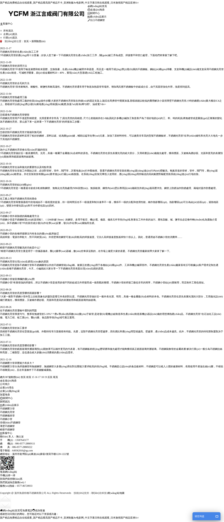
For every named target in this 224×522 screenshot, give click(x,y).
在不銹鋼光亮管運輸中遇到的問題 (18, 309)
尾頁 (55, 376)
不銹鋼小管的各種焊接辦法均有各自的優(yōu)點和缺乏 (29, 232)
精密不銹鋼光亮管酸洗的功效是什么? (20, 246)
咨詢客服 (38, 509)
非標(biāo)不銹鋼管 (10, 421)
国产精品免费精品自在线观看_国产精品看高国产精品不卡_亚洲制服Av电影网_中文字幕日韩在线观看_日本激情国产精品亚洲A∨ (69, 1)
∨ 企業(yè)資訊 (8, 33)
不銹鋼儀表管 (7, 414)
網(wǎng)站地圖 (115, 492)
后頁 (49, 376)
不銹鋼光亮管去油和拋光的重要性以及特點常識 (25, 166)
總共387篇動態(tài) (10, 376)
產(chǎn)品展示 (97, 15)
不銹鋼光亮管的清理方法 (13, 64)
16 (36, 376)
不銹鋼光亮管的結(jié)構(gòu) (15, 183)
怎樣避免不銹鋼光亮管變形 (14, 113)
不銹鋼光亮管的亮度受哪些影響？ (18, 344)
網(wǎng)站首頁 (97, 5)
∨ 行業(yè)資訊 (8, 36)
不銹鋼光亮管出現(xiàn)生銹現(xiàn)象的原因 (24, 260)
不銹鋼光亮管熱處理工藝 (13, 96)
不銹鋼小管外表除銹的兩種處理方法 (19, 215)
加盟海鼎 (5, 393)
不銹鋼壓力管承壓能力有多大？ (17, 362)
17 (39, 376)
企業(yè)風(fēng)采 (10, 390)
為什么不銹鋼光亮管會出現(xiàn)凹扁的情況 (23, 148)
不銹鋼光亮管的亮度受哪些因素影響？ (21, 292)
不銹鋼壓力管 (7, 407)
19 (45, 376)
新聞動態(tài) (38, 40)
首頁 (26, 40)
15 (33, 376)
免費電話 (26, 509)
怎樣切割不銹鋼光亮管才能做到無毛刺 (21, 131)
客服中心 (6, 22)
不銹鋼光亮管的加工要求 (13, 327)
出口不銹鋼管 (96, 19)
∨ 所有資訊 (6, 29)
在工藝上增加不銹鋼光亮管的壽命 (18, 197)
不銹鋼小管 (6, 418)
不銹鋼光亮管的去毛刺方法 (14, 82)
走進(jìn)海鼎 (96, 8)
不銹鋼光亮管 (7, 411)
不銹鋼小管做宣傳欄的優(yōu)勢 (17, 278)
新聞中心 (94, 12)
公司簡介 (5, 383)
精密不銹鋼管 (7, 428)
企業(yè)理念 (7, 386)
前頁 (28, 376)
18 (42, 376)
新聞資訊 (5, 400)
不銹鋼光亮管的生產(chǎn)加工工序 (19, 50)
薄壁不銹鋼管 (7, 425)
